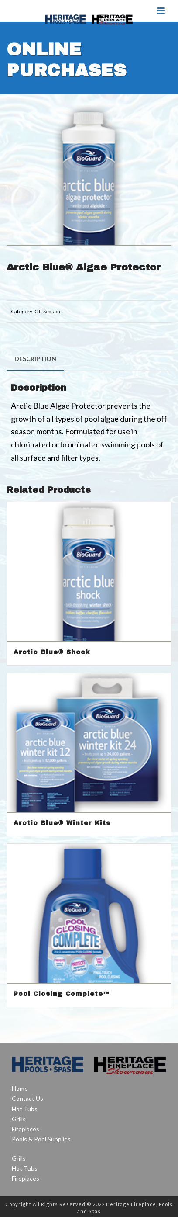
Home (20, 1088)
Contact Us (27, 1098)
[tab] (35, 358)
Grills (19, 1119)
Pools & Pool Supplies (41, 1139)
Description (35, 358)
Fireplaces (25, 1129)
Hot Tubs (25, 1109)
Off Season (47, 311)
